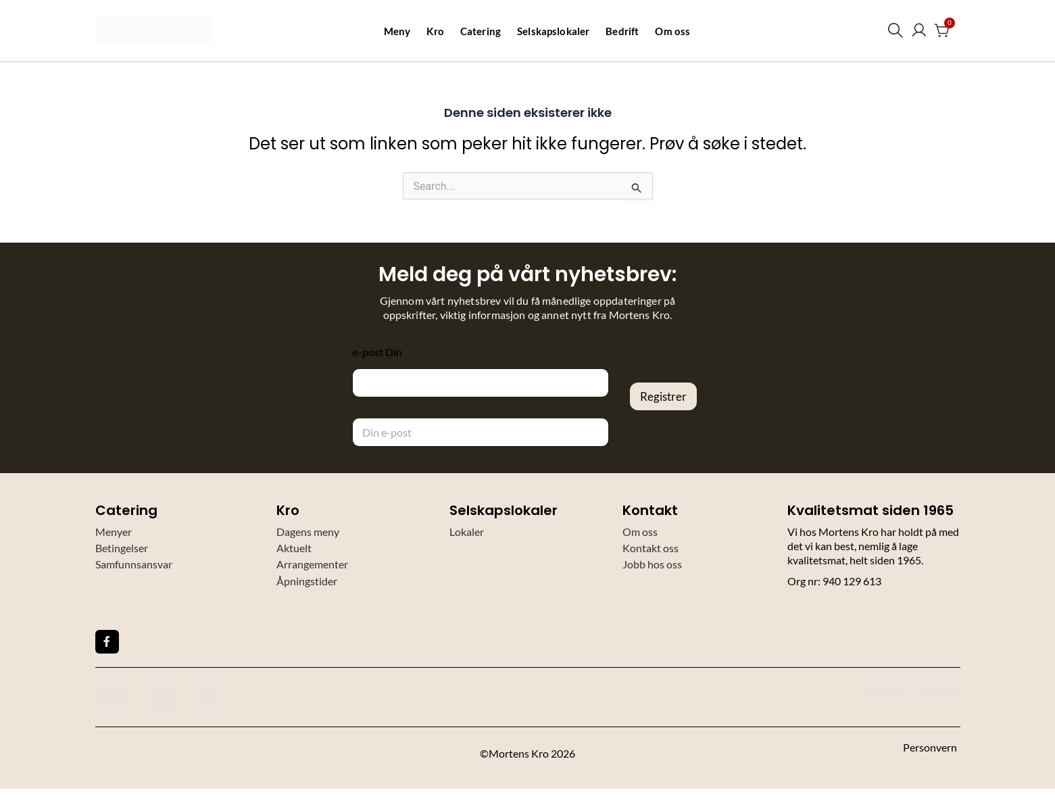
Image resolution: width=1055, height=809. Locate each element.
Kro (434, 31)
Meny (397, 31)
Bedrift (622, 31)
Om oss (672, 31)
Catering (480, 31)
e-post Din (377, 351)
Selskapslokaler (553, 31)
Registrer (663, 396)
